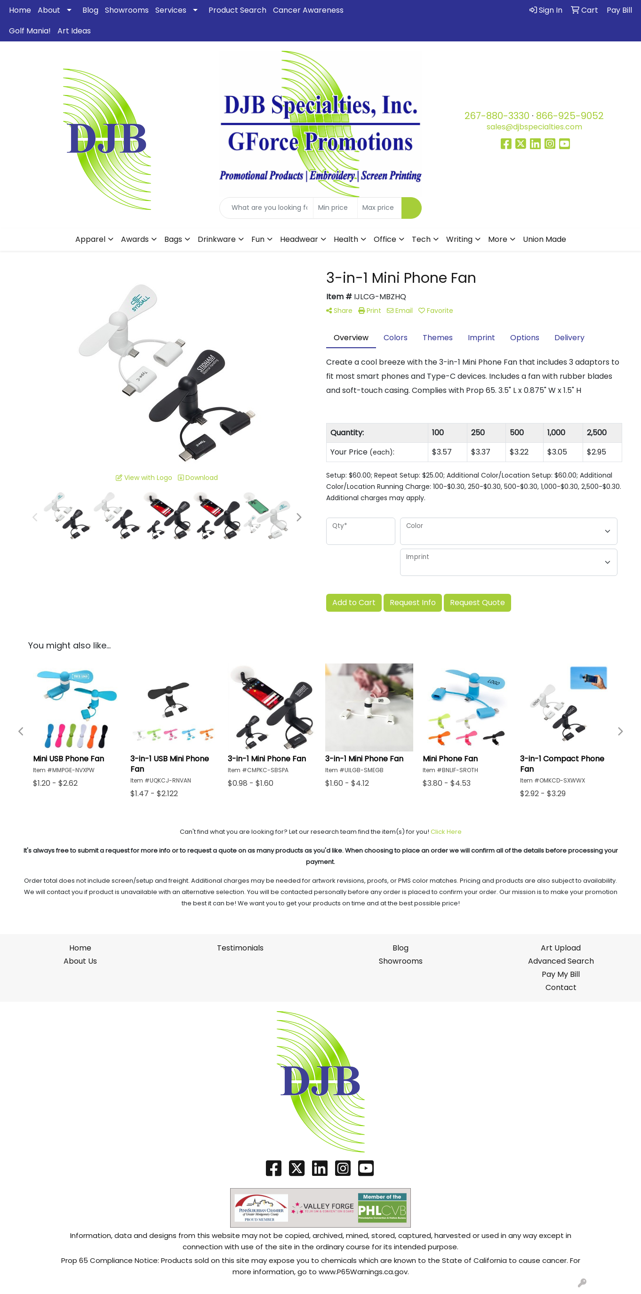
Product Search (237, 10)
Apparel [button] (90, 239)
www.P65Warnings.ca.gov (363, 1272)
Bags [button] (173, 239)
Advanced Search (561, 961)
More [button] (497, 239)
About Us (80, 961)
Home (20, 10)
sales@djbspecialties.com (534, 126)
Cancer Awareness (308, 10)
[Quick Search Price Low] (335, 208)
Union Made (544, 239)
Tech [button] (421, 239)
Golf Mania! (30, 30)
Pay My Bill (561, 974)
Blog (90, 10)
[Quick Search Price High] (379, 208)
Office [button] (385, 239)
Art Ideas (74, 30)
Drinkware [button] (217, 239)
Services (170, 10)
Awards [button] (135, 239)
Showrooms (127, 10)
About (49, 10)
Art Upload (561, 948)
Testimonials (240, 948)
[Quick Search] (266, 208)
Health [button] (346, 239)
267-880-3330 (497, 115)
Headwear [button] (299, 239)
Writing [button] (459, 239)
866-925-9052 (570, 115)
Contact (561, 987)
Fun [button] (257, 239)
